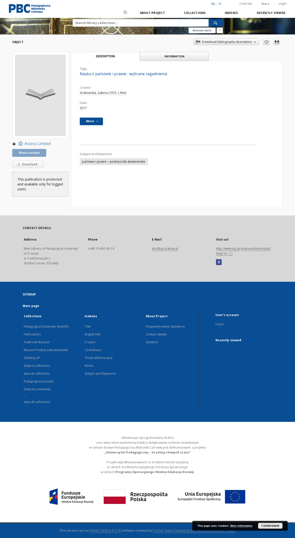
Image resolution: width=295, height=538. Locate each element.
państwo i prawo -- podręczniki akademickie (113, 161)
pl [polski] (220, 3)
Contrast (245, 3)
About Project (152, 13)
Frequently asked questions (165, 326)
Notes (89, 366)
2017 (83, 108)
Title (88, 326)
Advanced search (202, 30)
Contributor (93, 350)
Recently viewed (271, 13)
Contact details (156, 334)
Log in (220, 324)
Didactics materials (37, 389)
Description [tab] (105, 56)
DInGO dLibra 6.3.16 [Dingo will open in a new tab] (105, 530)
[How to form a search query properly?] (219, 30)
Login (282, 3)
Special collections (37, 373)
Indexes (231, 13)
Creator (90, 342)
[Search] (216, 23)
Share (265, 4)
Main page (31, 306)
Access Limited (31, 144)
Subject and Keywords (100, 373)
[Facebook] (219, 262)
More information (241, 525)
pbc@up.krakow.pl (165, 248)
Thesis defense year (99, 358)
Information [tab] (174, 56)
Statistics (152, 342)
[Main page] (124, 12)
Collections (195, 13)
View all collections (37, 402)
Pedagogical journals (38, 381)
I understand (270, 525)
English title (93, 334)
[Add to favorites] (266, 42)
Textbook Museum (37, 342)
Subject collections (37, 366)
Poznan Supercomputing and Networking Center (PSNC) (194, 530)
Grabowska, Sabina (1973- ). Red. (103, 93)
